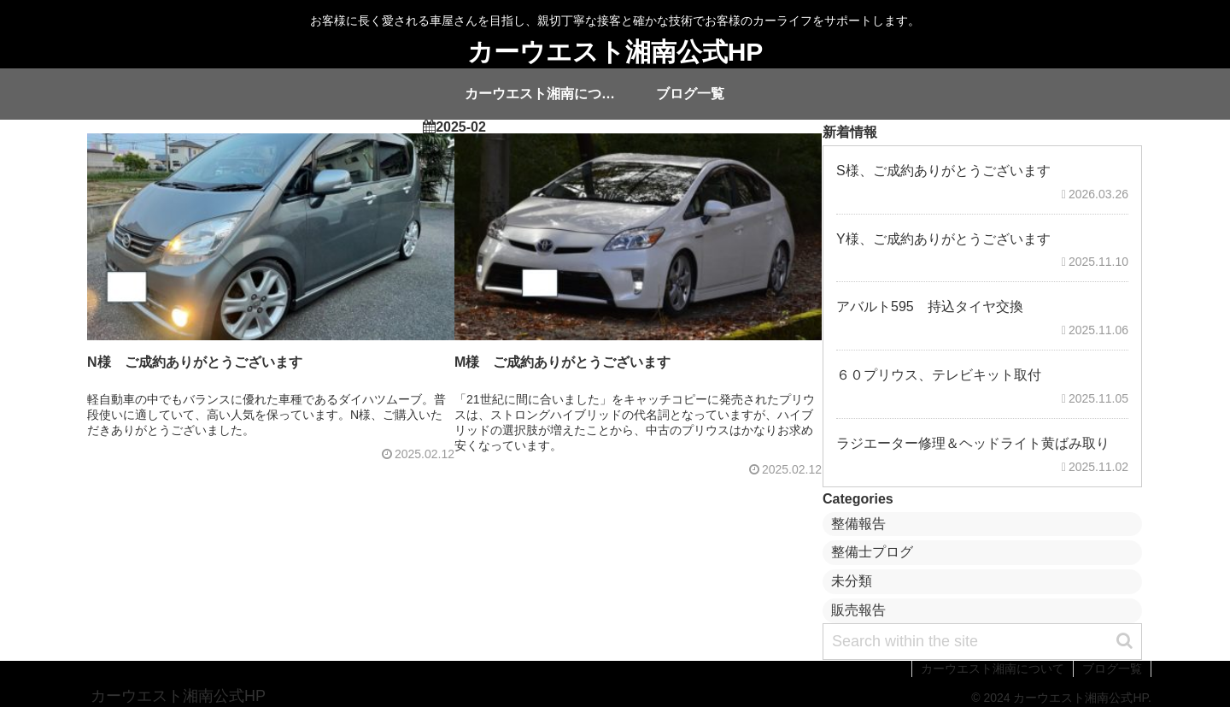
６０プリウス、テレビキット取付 (938, 375)
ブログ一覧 (1112, 668)
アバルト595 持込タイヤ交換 (929, 306)
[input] (982, 641)
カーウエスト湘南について (992, 668)
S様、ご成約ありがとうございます (943, 170)
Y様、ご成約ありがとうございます (943, 239)
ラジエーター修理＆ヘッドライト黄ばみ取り (973, 443)
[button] (1124, 641)
